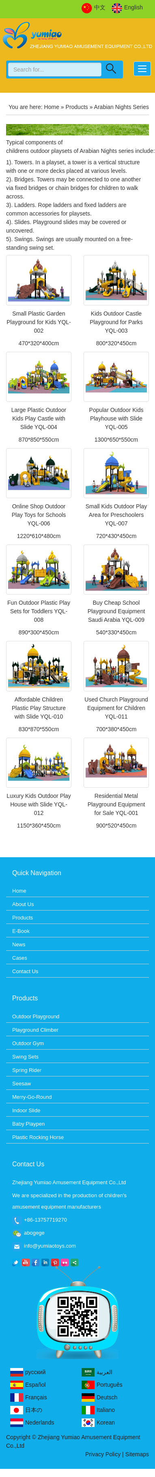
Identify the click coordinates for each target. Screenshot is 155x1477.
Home (51, 107)
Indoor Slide (26, 1110)
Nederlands (32, 1422)
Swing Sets (25, 1057)
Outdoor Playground (35, 1016)
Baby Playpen (28, 1124)
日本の (26, 1410)
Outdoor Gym (28, 1043)
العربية (97, 1372)
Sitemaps (137, 1454)
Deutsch (99, 1397)
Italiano (98, 1410)
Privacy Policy (103, 1454)
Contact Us (25, 971)
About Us (23, 904)
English (127, 7)
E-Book (21, 931)
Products (77, 107)
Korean (98, 1422)
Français (28, 1397)
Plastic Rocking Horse (38, 1137)
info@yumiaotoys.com (50, 1246)
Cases (19, 958)
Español (28, 1385)
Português (102, 1385)
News (19, 944)
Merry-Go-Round (32, 1097)
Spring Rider (26, 1070)
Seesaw (21, 1084)
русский (27, 1372)
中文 (93, 7)
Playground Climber (35, 1030)
